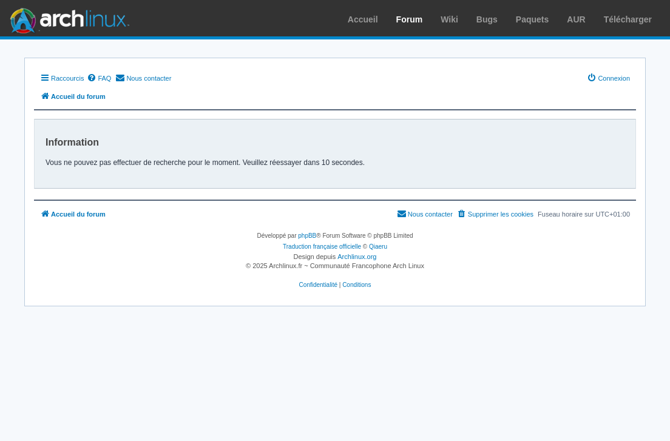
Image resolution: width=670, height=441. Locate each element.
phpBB (307, 235)
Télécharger (628, 19)
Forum (409, 19)
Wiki (449, 19)
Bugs (487, 19)
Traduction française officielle (322, 246)
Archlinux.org (356, 256)
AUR (576, 19)
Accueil (363, 19)
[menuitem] (99, 78)
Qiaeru (378, 246)
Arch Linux (66, 18)
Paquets (532, 19)
